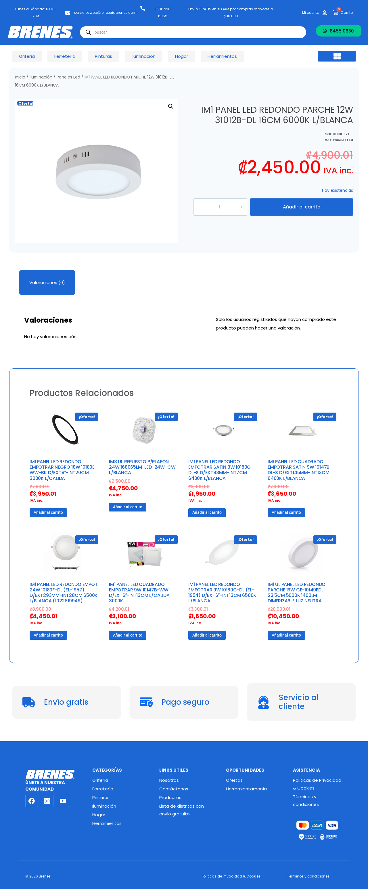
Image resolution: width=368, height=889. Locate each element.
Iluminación (41, 77)
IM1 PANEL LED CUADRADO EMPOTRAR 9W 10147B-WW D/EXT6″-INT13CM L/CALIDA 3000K (139, 592)
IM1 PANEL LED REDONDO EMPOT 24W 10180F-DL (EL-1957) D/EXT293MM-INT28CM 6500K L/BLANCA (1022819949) (64, 592)
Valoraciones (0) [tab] (47, 282)
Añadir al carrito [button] (48, 512)
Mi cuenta (310, 12)
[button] (337, 56)
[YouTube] (63, 801)
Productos (170, 797)
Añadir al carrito (301, 207)
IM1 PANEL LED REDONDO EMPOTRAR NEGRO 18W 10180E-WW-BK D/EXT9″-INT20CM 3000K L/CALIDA (63, 470)
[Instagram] (47, 801)
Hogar (98, 815)
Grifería (100, 780)
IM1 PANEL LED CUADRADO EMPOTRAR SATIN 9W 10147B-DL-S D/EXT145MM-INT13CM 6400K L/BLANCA (300, 470)
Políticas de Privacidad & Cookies (317, 784)
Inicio (20, 77)
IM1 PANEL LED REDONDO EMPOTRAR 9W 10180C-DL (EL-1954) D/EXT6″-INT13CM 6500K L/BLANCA (222, 592)
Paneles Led (68, 77)
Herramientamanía (246, 789)
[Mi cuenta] (324, 12)
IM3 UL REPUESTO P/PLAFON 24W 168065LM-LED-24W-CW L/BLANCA (142, 467)
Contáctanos (173, 789)
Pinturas (101, 797)
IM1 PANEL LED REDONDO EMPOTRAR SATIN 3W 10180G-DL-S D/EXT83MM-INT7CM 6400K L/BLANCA (220, 470)
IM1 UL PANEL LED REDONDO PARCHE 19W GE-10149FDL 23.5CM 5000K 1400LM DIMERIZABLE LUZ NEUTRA (296, 592)
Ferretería (102, 789)
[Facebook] (31, 801)
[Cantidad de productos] (226, 207)
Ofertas (234, 780)
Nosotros (169, 780)
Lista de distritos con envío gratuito (181, 810)
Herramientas (107, 823)
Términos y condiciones (306, 800)
